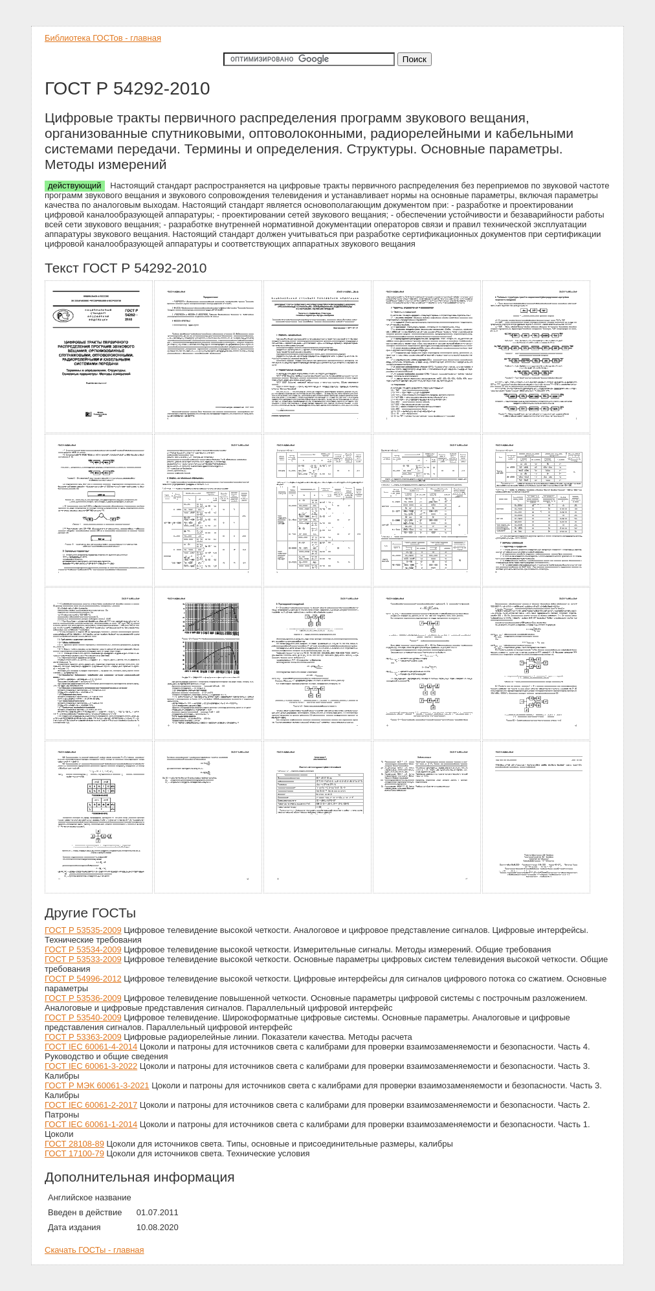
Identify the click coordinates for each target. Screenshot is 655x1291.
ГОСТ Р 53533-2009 (83, 959)
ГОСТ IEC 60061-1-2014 (91, 1124)
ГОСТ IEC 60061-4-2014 (91, 1046)
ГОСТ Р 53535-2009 (83, 930)
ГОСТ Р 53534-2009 (83, 949)
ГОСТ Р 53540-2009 (83, 1017)
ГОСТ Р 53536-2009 (83, 998)
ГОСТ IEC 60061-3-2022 (91, 1066)
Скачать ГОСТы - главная (94, 1250)
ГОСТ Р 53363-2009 (83, 1037)
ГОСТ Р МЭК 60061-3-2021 (97, 1085)
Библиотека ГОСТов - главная (103, 38)
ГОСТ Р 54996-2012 (83, 978)
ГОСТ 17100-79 (74, 1153)
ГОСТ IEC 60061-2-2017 (91, 1105)
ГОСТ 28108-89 (74, 1144)
